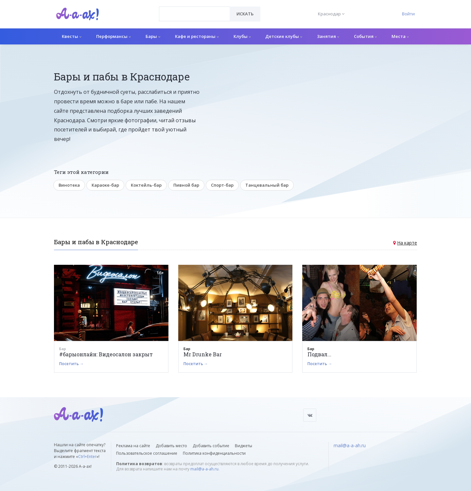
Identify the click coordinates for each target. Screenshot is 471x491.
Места (400, 36)
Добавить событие (211, 446)
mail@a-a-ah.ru (204, 469)
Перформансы (113, 36)
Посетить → (71, 363)
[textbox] (194, 9)
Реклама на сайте (133, 446)
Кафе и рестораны (197, 36)
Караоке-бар (105, 185)
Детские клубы (283, 36)
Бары (153, 36)
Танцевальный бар (266, 185)
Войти (408, 14)
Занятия (328, 36)
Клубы (242, 36)
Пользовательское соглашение (146, 453)
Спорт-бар (222, 185)
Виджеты (243, 446)
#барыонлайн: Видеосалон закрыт (106, 354)
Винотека (69, 185)
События (365, 36)
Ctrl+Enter (87, 456)
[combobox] (194, 14)
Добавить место (171, 446)
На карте (407, 243)
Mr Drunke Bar (202, 354)
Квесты (71, 36)
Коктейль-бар (146, 185)
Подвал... (319, 354)
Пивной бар (186, 185)
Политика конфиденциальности (214, 453)
